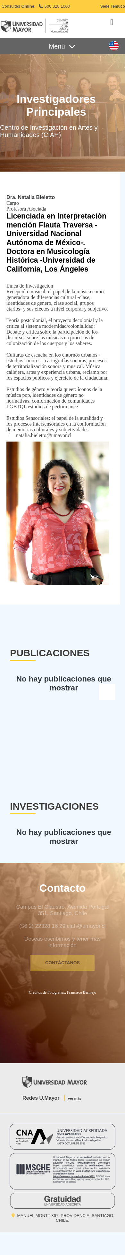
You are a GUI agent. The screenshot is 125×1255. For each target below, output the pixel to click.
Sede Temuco (112, 6)
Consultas (18, 6)
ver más (74, 1098)
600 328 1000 (54, 6)
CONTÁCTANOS (62, 962)
